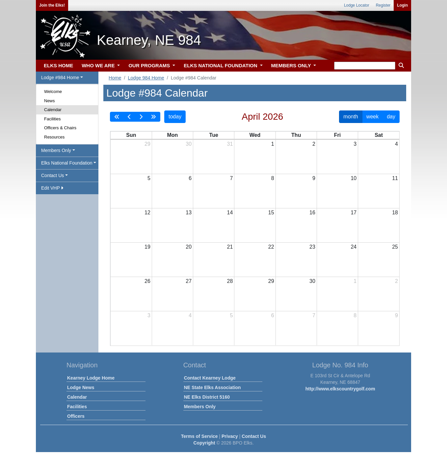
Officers (76, 416)
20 (189, 247)
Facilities (52, 118)
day (391, 116)
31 (230, 144)
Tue (213, 135)
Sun (131, 135)
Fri (337, 135)
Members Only (200, 406)
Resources (54, 137)
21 (230, 247)
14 (230, 212)
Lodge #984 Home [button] (60, 77)
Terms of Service (199, 436)
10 (353, 178)
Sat (379, 135)
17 (353, 212)
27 (189, 281)
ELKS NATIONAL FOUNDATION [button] (221, 65)
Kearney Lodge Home (91, 378)
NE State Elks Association (212, 387)
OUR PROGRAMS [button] (149, 65)
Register (383, 5)
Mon (172, 135)
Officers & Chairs (60, 127)
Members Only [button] (56, 150)
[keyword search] (364, 66)
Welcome (53, 91)
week (372, 116)
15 (271, 212)
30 (189, 144)
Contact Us (254, 436)
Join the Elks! (52, 5)
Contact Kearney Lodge (210, 378)
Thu (296, 135)
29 (147, 144)
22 (271, 247)
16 (312, 212)
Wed (255, 135)
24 (353, 247)
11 (395, 178)
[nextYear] (153, 117)
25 (395, 247)
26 (147, 281)
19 (147, 247)
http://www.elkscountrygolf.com (340, 388)
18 (395, 212)
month (350, 116)
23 (312, 247)
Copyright (204, 442)
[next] (141, 117)
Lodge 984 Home (146, 77)
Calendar (53, 109)
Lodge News (80, 387)
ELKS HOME (58, 65)
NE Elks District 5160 (207, 397)
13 (189, 212)
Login (402, 5)
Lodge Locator (356, 5)
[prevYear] (117, 117)
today (175, 116)
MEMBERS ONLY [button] (291, 65)
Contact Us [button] (52, 175)
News (49, 100)
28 (230, 281)
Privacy (230, 436)
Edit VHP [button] (52, 188)
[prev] (129, 117)
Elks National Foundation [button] (66, 163)
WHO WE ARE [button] (99, 65)
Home (115, 77)
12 (147, 212)
